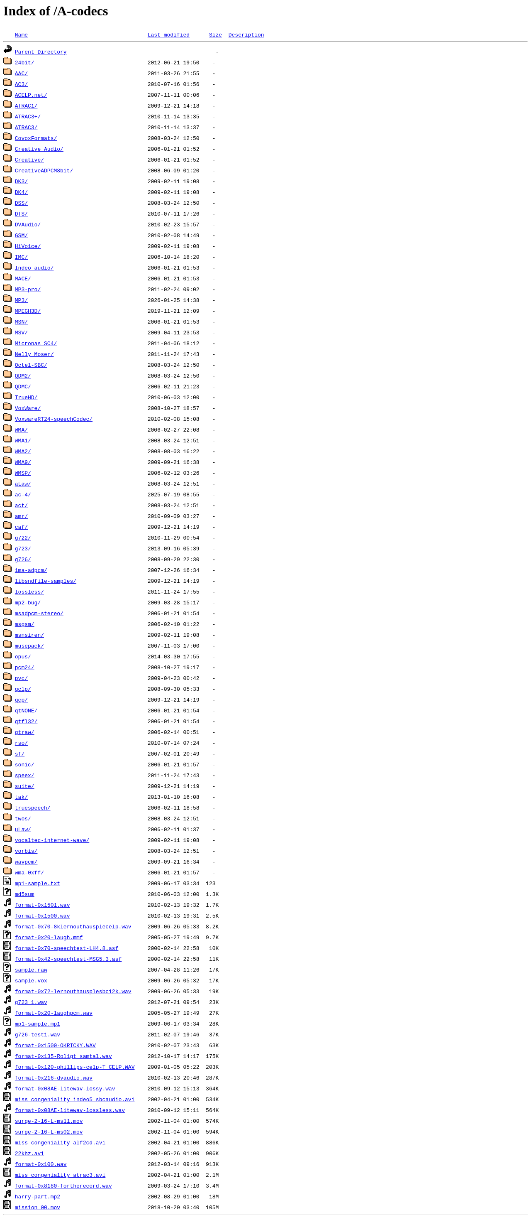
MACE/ (23, 278)
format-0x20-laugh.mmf (49, 937)
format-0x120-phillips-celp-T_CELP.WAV (75, 1066)
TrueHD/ (26, 397)
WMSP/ (23, 472)
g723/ (23, 548)
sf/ (19, 753)
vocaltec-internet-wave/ (52, 840)
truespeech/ (33, 807)
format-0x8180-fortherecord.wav (63, 1185)
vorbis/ (26, 850)
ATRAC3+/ (28, 116)
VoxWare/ (28, 408)
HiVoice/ (28, 246)
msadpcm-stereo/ (39, 613)
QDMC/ (23, 386)
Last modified (169, 34)
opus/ (23, 656)
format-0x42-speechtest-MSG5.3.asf (68, 958)
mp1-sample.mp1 (37, 1023)
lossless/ (29, 591)
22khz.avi (29, 1153)
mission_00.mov (37, 1207)
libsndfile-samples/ (45, 580)
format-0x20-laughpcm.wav (54, 1012)
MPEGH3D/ (28, 310)
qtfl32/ (26, 721)
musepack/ (29, 645)
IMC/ (21, 256)
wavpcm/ (26, 861)
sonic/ (24, 764)
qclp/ (23, 688)
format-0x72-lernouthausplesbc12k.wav (73, 991)
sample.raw (31, 969)
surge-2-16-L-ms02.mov (49, 1131)
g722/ (23, 537)
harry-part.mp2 (37, 1196)
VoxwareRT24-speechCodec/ (54, 418)
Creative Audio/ (39, 148)
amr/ (21, 516)
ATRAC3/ (26, 127)
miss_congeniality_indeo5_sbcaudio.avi (75, 1099)
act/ (21, 505)
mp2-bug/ (28, 602)
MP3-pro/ (28, 289)
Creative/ (29, 159)
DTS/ (21, 213)
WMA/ (21, 429)
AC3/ (21, 84)
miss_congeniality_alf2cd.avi (60, 1142)
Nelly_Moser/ (34, 354)
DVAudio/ (28, 224)
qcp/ (21, 699)
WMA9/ (23, 462)
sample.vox (31, 980)
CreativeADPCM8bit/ (44, 170)
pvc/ (21, 678)
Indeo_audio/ (34, 267)
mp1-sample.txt (37, 883)
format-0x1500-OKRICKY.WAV (55, 1045)
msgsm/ (24, 624)
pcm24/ (24, 667)
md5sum (24, 894)
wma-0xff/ (29, 872)
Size (215, 34)
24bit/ (24, 62)
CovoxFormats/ (36, 138)
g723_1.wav (31, 1002)
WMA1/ (23, 440)
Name (21, 34)
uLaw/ (23, 829)
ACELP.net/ (31, 94)
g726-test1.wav (37, 1034)
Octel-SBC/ (31, 364)
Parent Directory (41, 51)
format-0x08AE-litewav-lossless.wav (70, 1110)
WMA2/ (23, 451)
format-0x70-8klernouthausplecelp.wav (73, 926)
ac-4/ (23, 494)
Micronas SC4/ (36, 343)
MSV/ (21, 332)
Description (246, 34)
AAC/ (21, 73)
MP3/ (21, 300)
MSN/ (21, 321)
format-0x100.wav (41, 1164)
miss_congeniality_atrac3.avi (60, 1174)
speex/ (24, 775)
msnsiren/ (29, 634)
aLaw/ (23, 483)
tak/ (21, 796)
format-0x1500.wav (42, 915)
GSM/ (21, 235)
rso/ (21, 742)
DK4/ (21, 192)
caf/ (21, 526)
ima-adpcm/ (31, 570)
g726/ (23, 559)
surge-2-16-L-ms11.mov (49, 1120)
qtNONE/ (26, 710)
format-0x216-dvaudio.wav (54, 1077)
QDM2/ (23, 375)
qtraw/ (24, 732)
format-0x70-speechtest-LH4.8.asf (67, 948)
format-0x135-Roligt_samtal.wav (63, 1056)
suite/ (24, 786)
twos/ (23, 818)
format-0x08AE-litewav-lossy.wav (65, 1088)
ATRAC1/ (26, 105)
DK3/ (21, 181)
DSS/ (21, 202)
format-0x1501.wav (42, 904)
